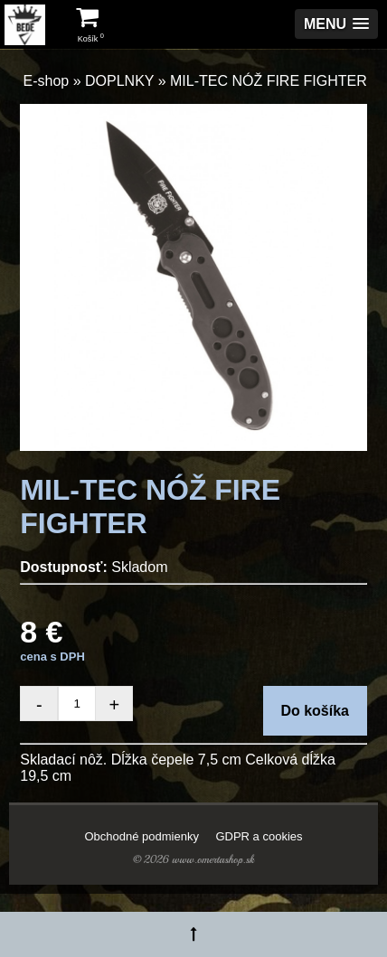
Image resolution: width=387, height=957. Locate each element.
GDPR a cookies (258, 836)
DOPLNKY (119, 81)
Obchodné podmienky (141, 836)
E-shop (47, 81)
